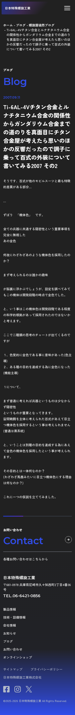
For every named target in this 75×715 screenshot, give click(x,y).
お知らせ (9, 633)
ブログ (8, 641)
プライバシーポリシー (46, 669)
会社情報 (9, 625)
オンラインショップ (17, 657)
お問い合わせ (12, 649)
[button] (67, 8)
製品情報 (9, 609)
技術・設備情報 (14, 617)
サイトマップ (12, 669)
